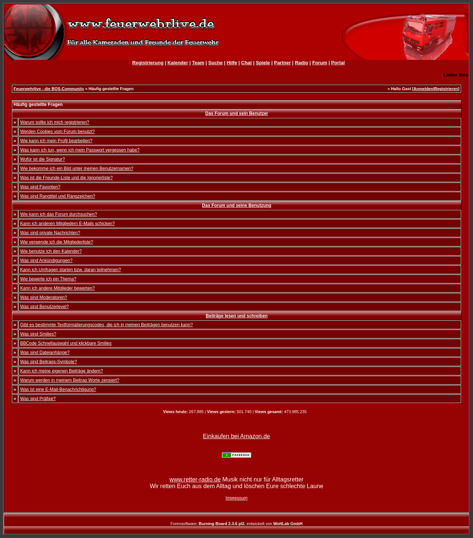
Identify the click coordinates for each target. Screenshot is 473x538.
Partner (282, 62)
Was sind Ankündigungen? (46, 260)
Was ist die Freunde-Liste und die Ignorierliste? (66, 177)
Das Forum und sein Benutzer (236, 113)
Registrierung (148, 62)
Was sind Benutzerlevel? (44, 306)
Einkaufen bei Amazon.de (236, 436)
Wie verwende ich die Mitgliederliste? (56, 242)
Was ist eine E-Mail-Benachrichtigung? (58, 389)
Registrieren (446, 88)
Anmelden (423, 88)
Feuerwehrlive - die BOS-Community (49, 88)
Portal (338, 62)
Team (198, 62)
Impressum (236, 498)
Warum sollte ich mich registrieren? (54, 122)
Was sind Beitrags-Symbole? (48, 361)
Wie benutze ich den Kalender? (51, 251)
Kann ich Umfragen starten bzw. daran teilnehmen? (70, 269)
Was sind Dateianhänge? (45, 352)
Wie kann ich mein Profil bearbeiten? (56, 140)
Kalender (177, 62)
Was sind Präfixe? (38, 398)
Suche (215, 62)
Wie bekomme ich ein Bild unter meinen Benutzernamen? (76, 168)
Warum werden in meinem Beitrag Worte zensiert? (69, 380)
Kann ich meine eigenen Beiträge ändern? (61, 371)
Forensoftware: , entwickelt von (236, 523)
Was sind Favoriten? (40, 187)
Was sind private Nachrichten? (50, 232)
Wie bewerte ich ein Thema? (48, 279)
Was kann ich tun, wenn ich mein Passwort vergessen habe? (80, 150)
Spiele (263, 62)
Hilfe (232, 62)
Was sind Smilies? (38, 334)
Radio (301, 62)
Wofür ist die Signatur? (42, 159)
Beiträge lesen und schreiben (237, 316)
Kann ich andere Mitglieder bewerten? (57, 288)
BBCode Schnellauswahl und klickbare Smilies (66, 343)
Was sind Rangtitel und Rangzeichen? (57, 196)
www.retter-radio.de (195, 479)
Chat (246, 62)
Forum (319, 62)
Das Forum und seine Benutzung (236, 205)
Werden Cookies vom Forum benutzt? (57, 131)
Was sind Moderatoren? (43, 297)
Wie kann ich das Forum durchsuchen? (58, 214)
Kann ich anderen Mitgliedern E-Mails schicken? (67, 223)
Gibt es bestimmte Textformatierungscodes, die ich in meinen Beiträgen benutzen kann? (106, 324)
